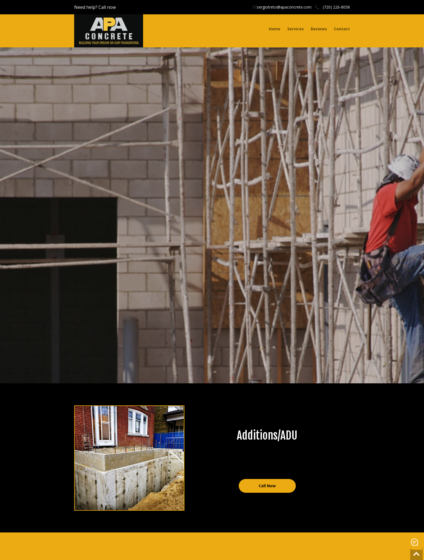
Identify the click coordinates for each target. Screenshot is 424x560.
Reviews (319, 28)
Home (274, 28)
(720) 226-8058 (336, 7)
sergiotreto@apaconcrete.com (284, 7)
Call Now (267, 485)
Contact (342, 28)
